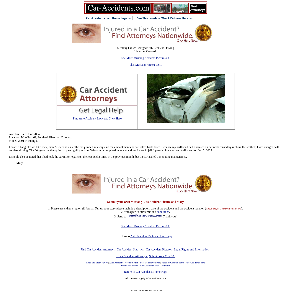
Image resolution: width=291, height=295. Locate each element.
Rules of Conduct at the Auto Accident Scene (183, 262)
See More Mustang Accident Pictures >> (145, 58)
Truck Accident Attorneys (132, 256)
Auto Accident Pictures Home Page (151, 236)
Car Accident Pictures (159, 249)
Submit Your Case (162, 256)
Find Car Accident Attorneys (98, 249)
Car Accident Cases (149, 265)
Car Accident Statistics (130, 249)
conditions (163, 211)
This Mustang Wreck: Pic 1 (145, 64)
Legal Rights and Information (191, 249)
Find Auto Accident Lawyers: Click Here (97, 118)
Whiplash (165, 265)
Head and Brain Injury (97, 262)
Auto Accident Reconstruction (123, 262)
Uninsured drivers (129, 265)
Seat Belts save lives (150, 262)
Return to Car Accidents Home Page (145, 271)
